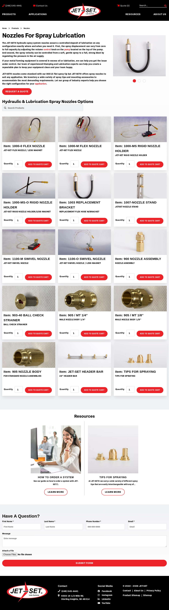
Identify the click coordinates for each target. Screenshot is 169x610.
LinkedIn (104, 598)
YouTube (104, 602)
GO (165, 5)
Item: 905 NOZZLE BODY (23, 371)
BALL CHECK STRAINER (15, 324)
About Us (159, 14)
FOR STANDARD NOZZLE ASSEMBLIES (22, 375)
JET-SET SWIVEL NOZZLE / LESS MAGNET (80, 262)
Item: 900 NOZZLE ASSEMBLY (139, 259)
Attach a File (8, 550)
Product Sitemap (131, 595)
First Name (8, 521)
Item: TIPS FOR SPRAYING (136, 371)
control (47, 49)
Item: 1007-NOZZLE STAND (136, 202)
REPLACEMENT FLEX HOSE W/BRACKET (79, 211)
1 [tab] (134, 80)
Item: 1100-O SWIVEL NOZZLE (83, 259)
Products (9, 14)
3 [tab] (144, 80)
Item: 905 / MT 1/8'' (130, 315)
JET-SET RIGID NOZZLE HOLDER (131, 155)
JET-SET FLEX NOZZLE (70, 150)
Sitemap (147, 595)
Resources (133, 14)
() (122, 5)
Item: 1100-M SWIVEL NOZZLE (28, 259)
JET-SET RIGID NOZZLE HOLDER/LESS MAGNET (27, 211)
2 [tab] (139, 80)
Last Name (49, 521)
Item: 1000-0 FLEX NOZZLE (25, 146)
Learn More (56, 492)
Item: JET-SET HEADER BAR (82, 371)
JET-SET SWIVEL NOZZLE (16, 262)
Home (4, 28)
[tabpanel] (139, 55)
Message (6, 533)
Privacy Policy (154, 590)
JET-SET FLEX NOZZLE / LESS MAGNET (23, 150)
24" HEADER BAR (68, 375)
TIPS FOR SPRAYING (125, 375)
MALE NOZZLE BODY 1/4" (72, 319)
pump (67, 49)
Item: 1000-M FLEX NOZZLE (81, 146)
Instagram (105, 594)
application (41, 83)
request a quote (16, 91)
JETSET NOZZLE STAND (126, 206)
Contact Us (39, 5)
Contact (127, 590)
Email (131, 521)
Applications (38, 14)
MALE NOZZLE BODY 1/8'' (128, 319)
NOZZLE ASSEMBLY (125, 262)
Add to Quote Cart (38, 164)
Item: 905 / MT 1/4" (74, 315)
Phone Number (93, 521)
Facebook (105, 590)
